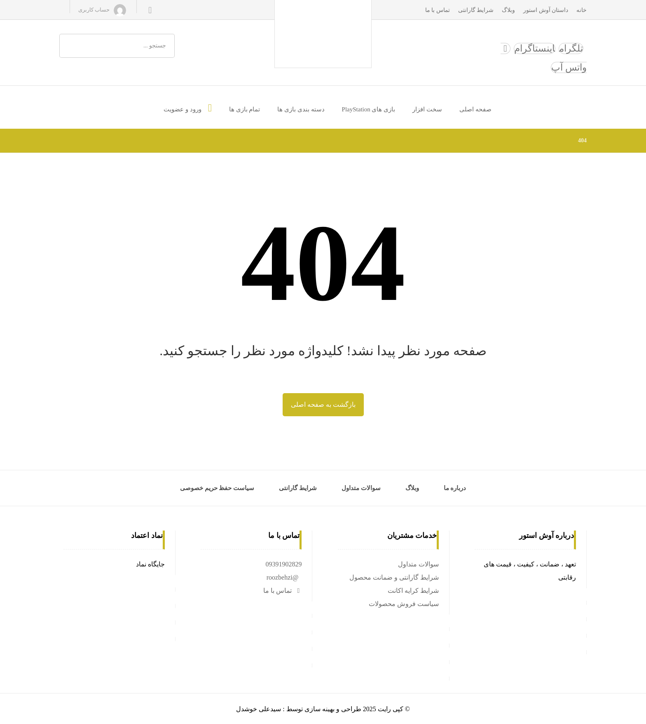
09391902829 (283, 564)
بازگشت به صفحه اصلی (323, 404)
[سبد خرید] (150, 9)
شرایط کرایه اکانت (413, 590)
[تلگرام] (571, 48)
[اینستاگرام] (534, 48)
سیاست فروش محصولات (404, 603)
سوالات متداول (418, 564)
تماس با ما (282, 590)
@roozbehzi (283, 577)
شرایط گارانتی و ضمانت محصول (394, 577)
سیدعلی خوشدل (258, 708)
